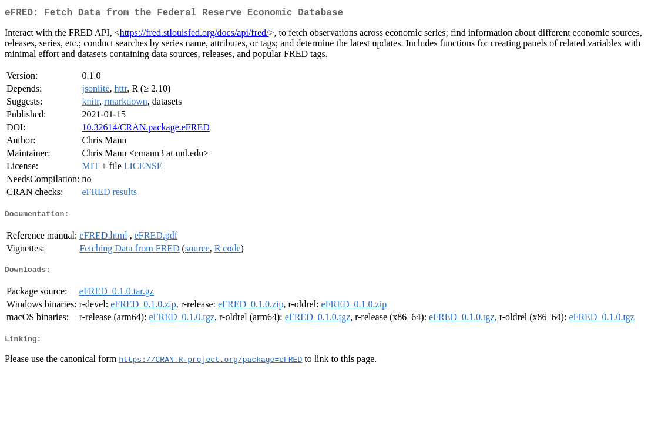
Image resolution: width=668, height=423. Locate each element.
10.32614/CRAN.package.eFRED (145, 130)
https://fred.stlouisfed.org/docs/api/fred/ (194, 35)
